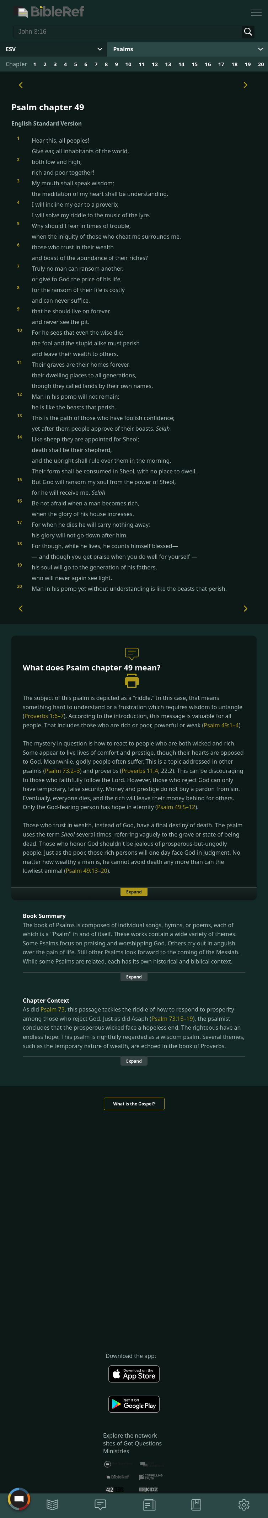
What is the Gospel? (134, 1104)
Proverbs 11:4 (140, 771)
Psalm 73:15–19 (172, 1019)
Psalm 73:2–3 (62, 771)
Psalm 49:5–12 (176, 807)
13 (168, 64)
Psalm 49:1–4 (221, 725)
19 (248, 64)
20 (261, 64)
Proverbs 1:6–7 (44, 716)
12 (155, 64)
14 (181, 64)
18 (234, 64)
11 (142, 64)
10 (128, 64)
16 (208, 64)
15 (195, 64)
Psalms (123, 49)
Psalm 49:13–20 (86, 871)
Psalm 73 (53, 1009)
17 (221, 64)
